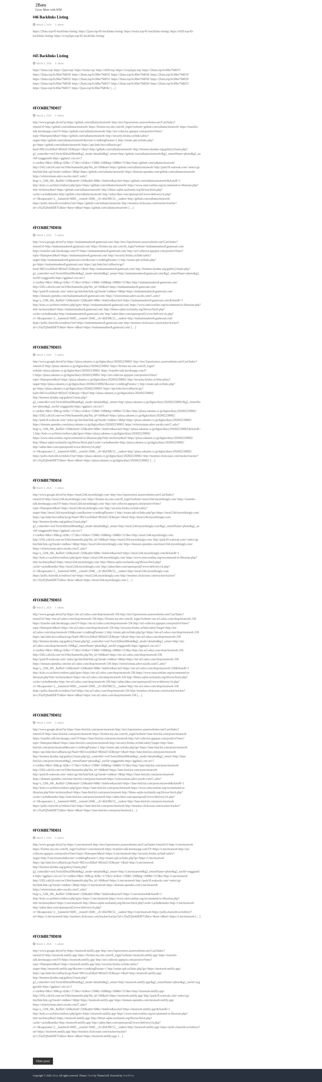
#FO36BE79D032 (47, 715)
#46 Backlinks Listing (50, 17)
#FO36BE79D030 (47, 936)
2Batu (41, 4)
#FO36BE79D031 (47, 830)
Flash (90, 1075)
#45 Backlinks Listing (50, 56)
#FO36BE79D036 (47, 228)
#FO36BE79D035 (47, 347)
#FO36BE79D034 (47, 480)
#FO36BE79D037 (47, 108)
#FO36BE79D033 (47, 600)
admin (60, 24)
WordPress (128, 1075)
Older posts (43, 1061)
